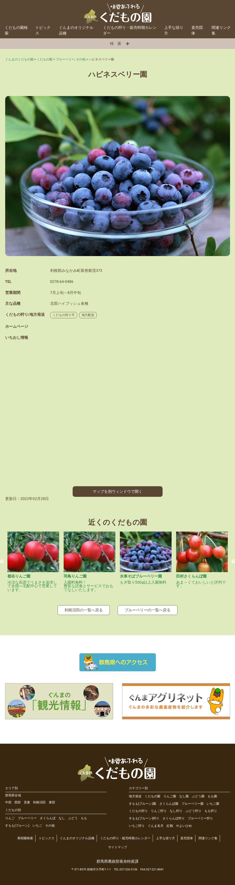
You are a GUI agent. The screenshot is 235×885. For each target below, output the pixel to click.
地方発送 (135, 796)
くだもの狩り (138, 811)
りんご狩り (159, 811)
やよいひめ (184, 826)
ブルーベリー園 (192, 804)
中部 (8, 802)
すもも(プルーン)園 (142, 804)
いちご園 (213, 804)
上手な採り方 (173, 30)
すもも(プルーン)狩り (144, 818)
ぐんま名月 (155, 826)
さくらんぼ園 (168, 804)
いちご (37, 826)
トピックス (43, 30)
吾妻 (27, 802)
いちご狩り (137, 826)
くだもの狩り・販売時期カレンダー (130, 30)
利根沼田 (39, 802)
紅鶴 (170, 826)
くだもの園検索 (16, 30)
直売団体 (197, 30)
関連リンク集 (221, 30)
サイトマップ (117, 847)
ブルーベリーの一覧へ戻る (147, 610)
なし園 (184, 796)
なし (62, 818)
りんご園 (169, 796)
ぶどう (73, 818)
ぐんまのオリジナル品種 (76, 30)
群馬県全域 (13, 795)
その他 (50, 826)
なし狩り (176, 811)
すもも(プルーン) (17, 826)
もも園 (212, 796)
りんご (10, 818)
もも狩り (210, 811)
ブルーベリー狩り (200, 818)
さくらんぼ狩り (174, 818)
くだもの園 (152, 796)
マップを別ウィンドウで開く (117, 491)
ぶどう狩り (193, 811)
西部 (17, 802)
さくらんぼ (48, 818)
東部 (52, 802)
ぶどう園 (198, 796)
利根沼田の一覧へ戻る (84, 610)
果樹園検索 (25, 838)
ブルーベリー (27, 818)
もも (84, 818)
